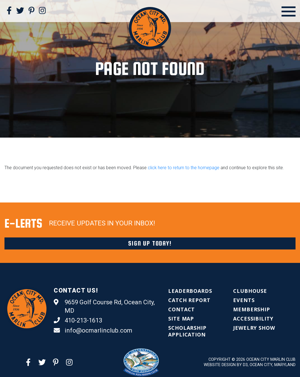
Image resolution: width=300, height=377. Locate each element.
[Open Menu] (289, 11)
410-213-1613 (78, 320)
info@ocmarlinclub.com (93, 330)
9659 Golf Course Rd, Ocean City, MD (104, 306)
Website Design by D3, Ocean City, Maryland (250, 364)
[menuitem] (190, 291)
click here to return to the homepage (183, 167)
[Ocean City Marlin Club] (150, 27)
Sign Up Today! (150, 243)
